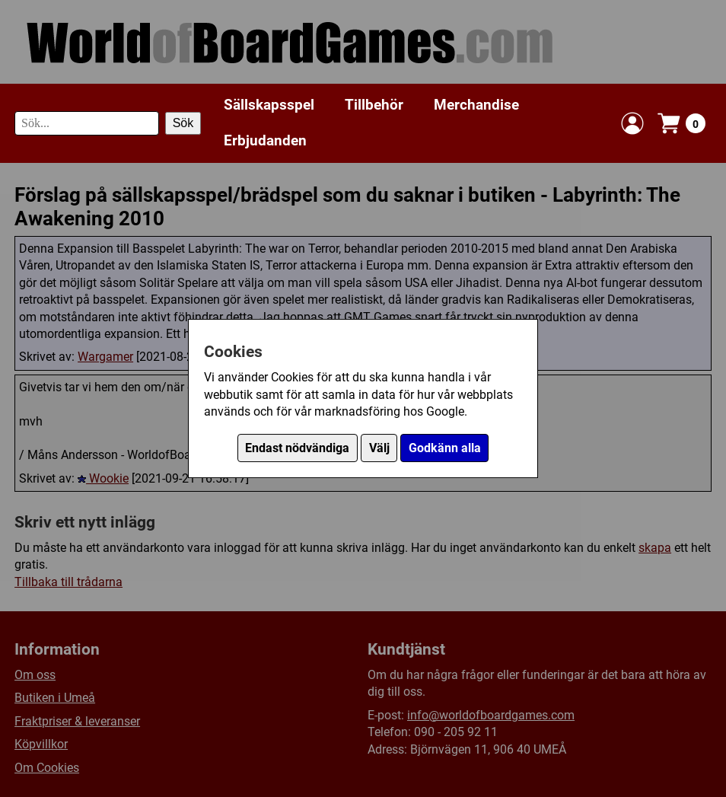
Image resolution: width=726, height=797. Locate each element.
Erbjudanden (265, 140)
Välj (379, 448)
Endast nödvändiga (297, 448)
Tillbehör (374, 104)
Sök (183, 122)
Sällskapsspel (269, 104)
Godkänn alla (445, 448)
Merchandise (476, 104)
